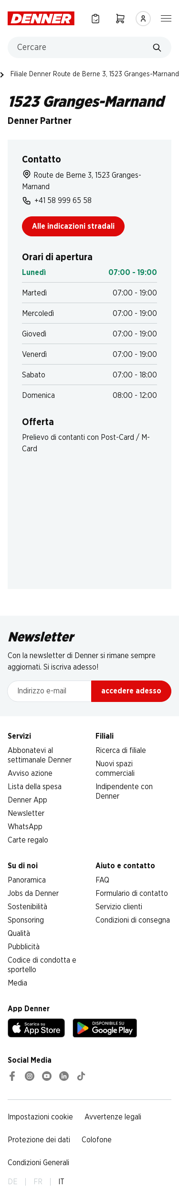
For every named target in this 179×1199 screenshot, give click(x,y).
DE (13, 1182)
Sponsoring (26, 920)
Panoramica (27, 880)
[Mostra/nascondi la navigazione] (166, 18)
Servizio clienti (118, 907)
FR (37, 1182)
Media (17, 983)
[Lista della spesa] (95, 18)
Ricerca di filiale (120, 750)
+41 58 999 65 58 (57, 200)
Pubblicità (24, 947)
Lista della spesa (35, 787)
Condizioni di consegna (132, 920)
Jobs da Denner (33, 893)
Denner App (27, 800)
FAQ (102, 880)
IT (61, 1182)
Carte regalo (28, 840)
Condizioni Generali (38, 1163)
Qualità (19, 933)
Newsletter (26, 813)
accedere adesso (131, 691)
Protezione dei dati (39, 1140)
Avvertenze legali (112, 1117)
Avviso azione (30, 773)
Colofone (97, 1140)
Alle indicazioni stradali (73, 226)
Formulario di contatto (131, 893)
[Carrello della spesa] (120, 18)
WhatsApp (25, 827)
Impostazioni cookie (40, 1117)
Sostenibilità (27, 907)
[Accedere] (143, 18)
